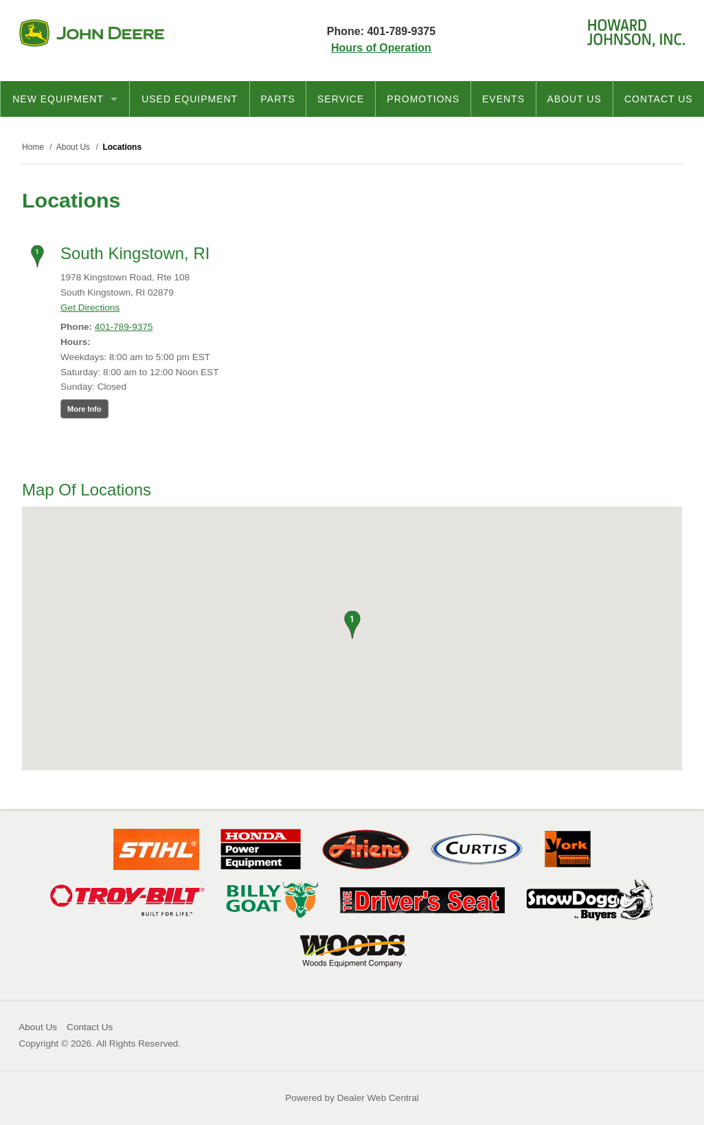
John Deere (91, 33)
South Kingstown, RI (134, 253)
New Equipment (64, 98)
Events (503, 98)
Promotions (423, 98)
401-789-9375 (124, 327)
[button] (352, 624)
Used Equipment (189, 98)
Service (340, 98)
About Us (574, 98)
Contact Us (658, 98)
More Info (84, 409)
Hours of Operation (381, 48)
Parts (278, 98)
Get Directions (90, 307)
